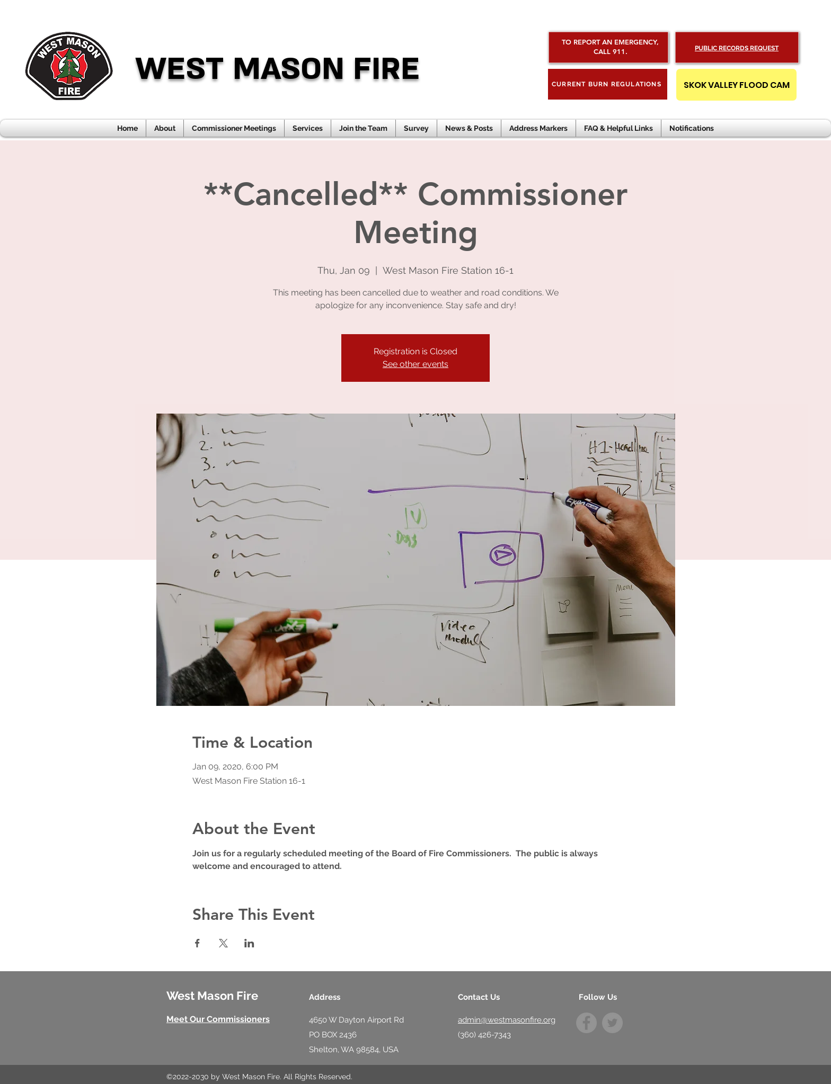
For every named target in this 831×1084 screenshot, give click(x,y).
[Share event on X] (223, 943)
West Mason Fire (212, 995)
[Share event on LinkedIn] (249, 943)
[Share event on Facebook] (197, 943)
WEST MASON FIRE (277, 69)
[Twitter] (612, 1023)
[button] (469, 128)
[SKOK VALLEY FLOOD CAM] (736, 85)
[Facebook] (586, 1023)
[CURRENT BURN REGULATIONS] (607, 84)
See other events (415, 364)
